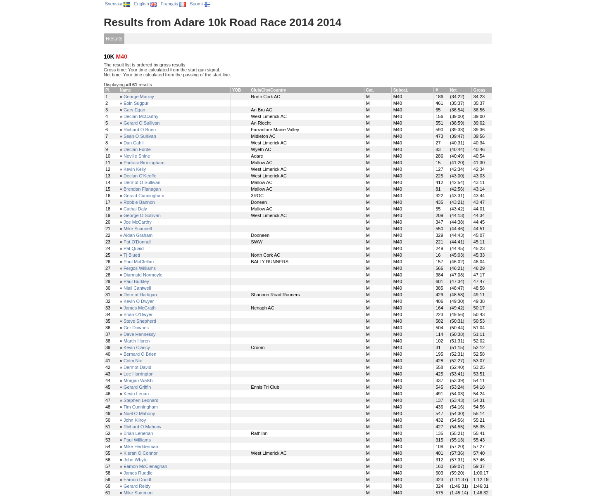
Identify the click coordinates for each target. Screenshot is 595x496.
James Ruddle (138, 472)
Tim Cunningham (141, 406)
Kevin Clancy (137, 347)
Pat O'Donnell (138, 241)
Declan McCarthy (141, 116)
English (145, 3)
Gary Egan (134, 109)
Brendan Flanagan (142, 189)
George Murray (139, 96)
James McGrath (140, 307)
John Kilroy (135, 420)
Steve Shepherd (140, 321)
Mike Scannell (138, 228)
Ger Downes (136, 327)
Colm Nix (133, 360)
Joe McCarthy (138, 222)
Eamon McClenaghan (145, 466)
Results (114, 39)
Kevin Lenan (136, 393)
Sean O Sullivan (140, 136)
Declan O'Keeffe (140, 175)
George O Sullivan (142, 215)
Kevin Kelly (135, 169)
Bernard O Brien (140, 354)
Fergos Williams (140, 268)
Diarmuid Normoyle (143, 274)
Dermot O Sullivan (142, 182)
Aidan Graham (137, 235)
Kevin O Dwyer (139, 301)
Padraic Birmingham (144, 162)
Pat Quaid (134, 248)
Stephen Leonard (141, 400)
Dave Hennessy (140, 334)
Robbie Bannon (139, 202)
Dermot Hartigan (140, 294)
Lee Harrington (139, 373)
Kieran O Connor (141, 453)
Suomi (200, 3)
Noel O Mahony (139, 413)
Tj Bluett (132, 255)
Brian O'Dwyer (138, 314)
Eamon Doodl (137, 479)
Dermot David (137, 367)
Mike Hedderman (141, 446)
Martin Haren (137, 340)
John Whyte (136, 459)
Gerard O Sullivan (141, 122)
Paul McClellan (139, 261)
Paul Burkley (136, 281)
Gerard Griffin (137, 387)
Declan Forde (137, 149)
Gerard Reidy (137, 486)
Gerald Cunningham (144, 195)
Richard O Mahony (143, 426)
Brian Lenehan (138, 433)
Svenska (117, 3)
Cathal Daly (135, 208)
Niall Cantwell (137, 288)
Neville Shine (137, 156)
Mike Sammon (138, 492)
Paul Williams (137, 439)
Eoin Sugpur (136, 103)
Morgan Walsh (138, 380)
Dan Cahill (134, 142)
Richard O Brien (140, 129)
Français (173, 3)
